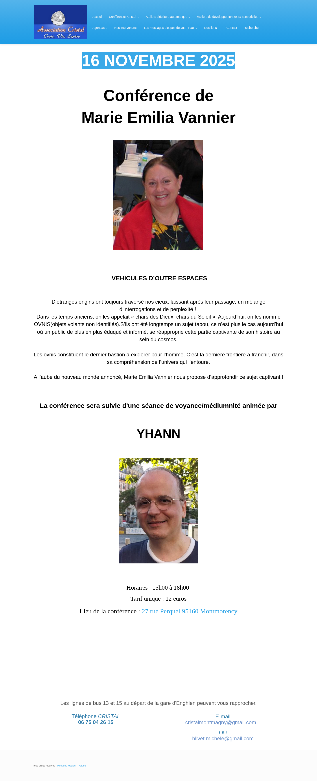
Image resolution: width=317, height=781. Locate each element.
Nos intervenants (125, 27)
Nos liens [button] (212, 27)
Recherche (251, 27)
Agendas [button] (100, 27)
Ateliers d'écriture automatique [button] (168, 16)
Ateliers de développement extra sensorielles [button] (229, 16)
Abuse (82, 765)
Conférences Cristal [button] (124, 16)
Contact (232, 27)
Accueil (97, 16)
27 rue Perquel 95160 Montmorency (190, 611)
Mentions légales (66, 765)
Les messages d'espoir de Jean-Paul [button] (170, 27)
